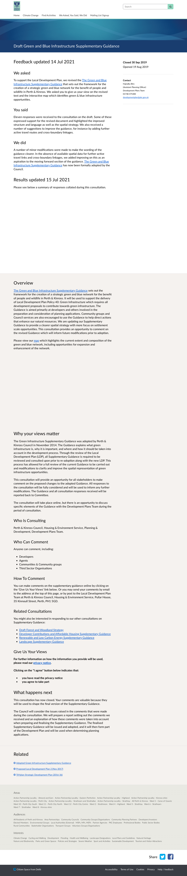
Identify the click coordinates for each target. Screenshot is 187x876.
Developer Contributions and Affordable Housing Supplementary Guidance (65, 633)
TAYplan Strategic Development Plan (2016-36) (38, 774)
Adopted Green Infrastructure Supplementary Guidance (42, 763)
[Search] (170, 6)
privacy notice (42, 662)
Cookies (140, 869)
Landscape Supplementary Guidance (41, 641)
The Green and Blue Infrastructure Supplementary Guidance (51, 290)
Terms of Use (127, 869)
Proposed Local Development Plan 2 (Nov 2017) (38, 768)
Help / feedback (165, 869)
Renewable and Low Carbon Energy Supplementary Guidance (56, 637)
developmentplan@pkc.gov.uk (136, 97)
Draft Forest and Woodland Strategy (41, 630)
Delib (38, 869)
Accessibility (111, 869)
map (36, 340)
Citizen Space (23, 869)
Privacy (151, 869)
